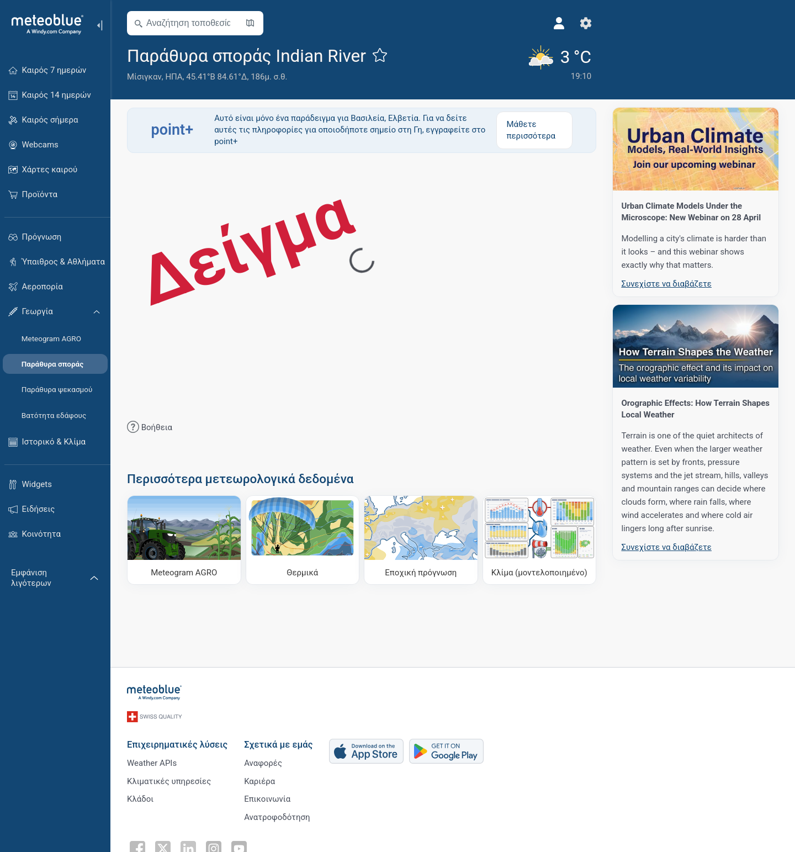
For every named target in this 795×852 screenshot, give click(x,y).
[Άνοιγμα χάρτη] (250, 23)
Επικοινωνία (267, 797)
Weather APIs (152, 761)
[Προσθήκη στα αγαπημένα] (380, 54)
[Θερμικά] (302, 540)
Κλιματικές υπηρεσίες (169, 779)
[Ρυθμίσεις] (581, 23)
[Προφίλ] (555, 23)
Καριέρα (259, 779)
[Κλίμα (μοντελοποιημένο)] (539, 540)
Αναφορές (263, 761)
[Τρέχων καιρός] (554, 63)
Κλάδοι (140, 797)
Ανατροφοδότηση (277, 816)
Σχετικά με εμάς (278, 742)
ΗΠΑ (173, 77)
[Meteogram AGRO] (184, 540)
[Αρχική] (43, 24)
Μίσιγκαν (144, 77)
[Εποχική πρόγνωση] (421, 540)
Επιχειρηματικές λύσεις (177, 742)
